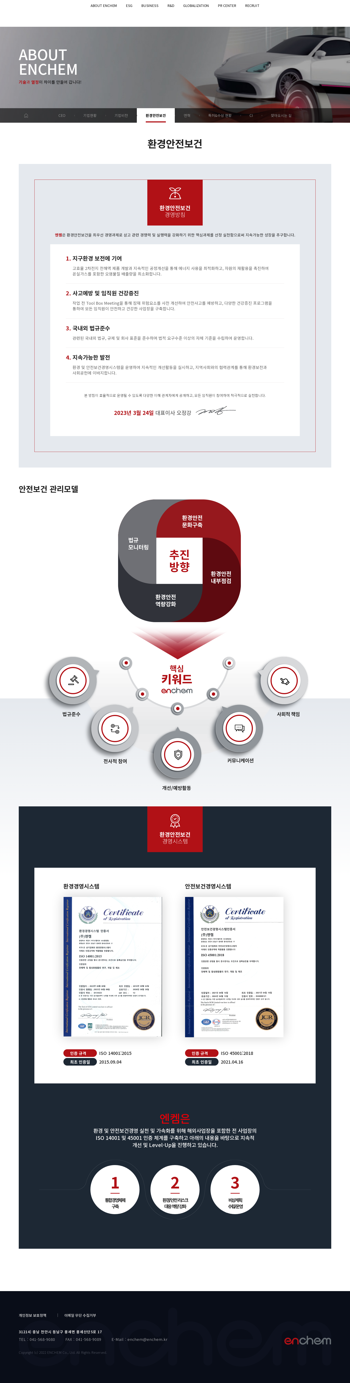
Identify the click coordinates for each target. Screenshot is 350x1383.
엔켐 (307, 1340)
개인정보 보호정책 (32, 1315)
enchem (29, 13)
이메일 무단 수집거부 (80, 1315)
